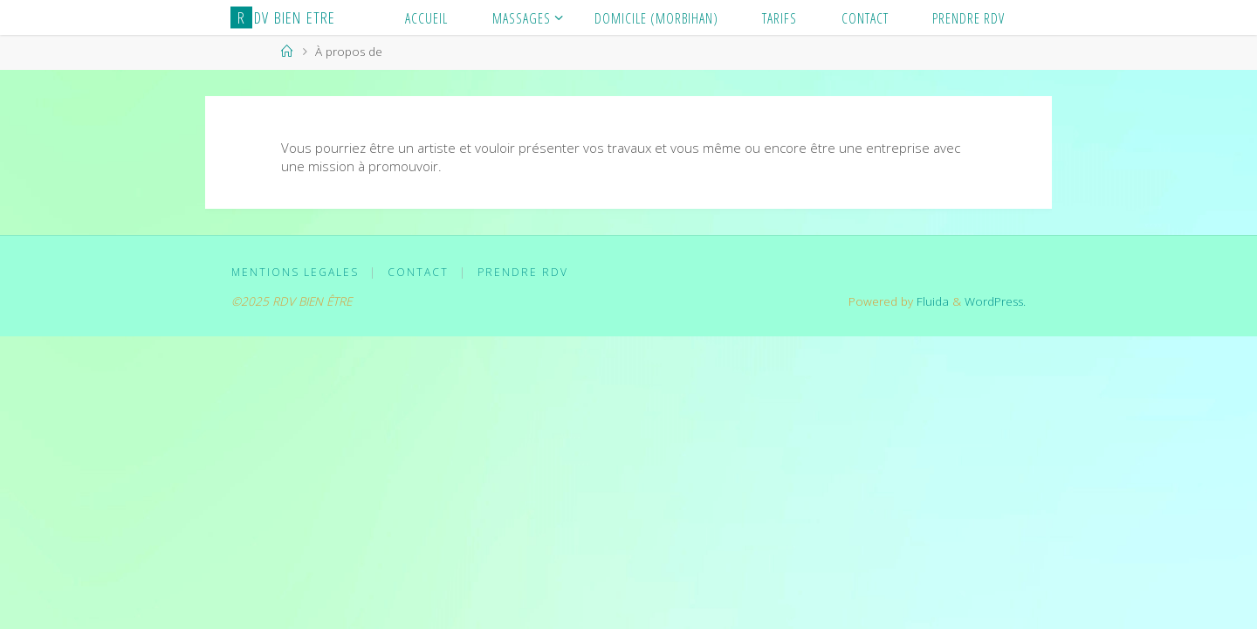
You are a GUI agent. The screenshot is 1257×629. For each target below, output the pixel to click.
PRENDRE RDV (522, 272)
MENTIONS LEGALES (295, 272)
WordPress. (995, 301)
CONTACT (418, 272)
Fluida (931, 301)
